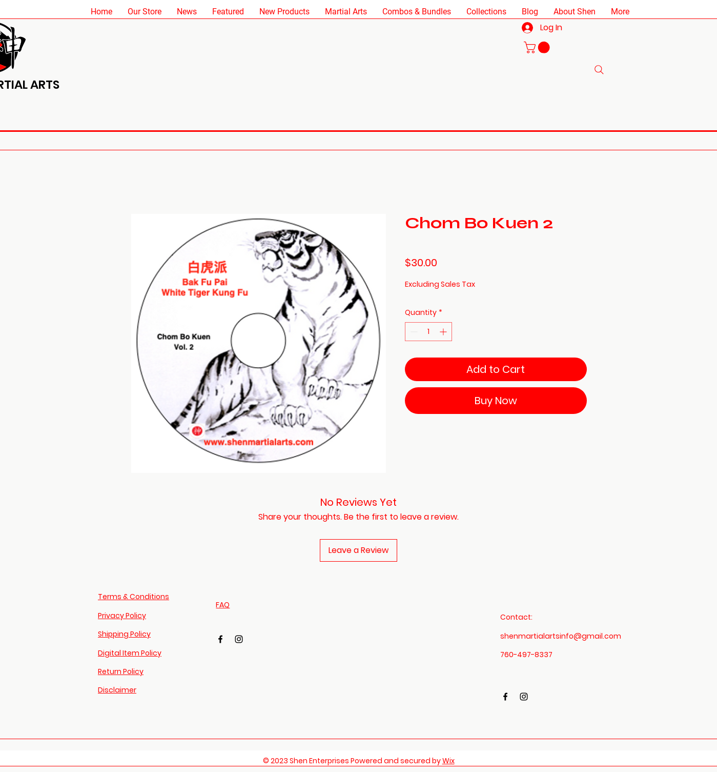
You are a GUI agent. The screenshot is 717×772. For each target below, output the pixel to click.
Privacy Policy (122, 615)
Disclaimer (117, 690)
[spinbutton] (428, 332)
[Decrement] (412, 332)
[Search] (599, 70)
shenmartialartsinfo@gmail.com (560, 636)
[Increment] (444, 332)
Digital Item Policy (129, 653)
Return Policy (121, 671)
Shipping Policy (124, 634)
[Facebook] (220, 639)
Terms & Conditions (133, 596)
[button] (144, 11)
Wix (448, 761)
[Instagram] (239, 639)
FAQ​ (223, 605)
